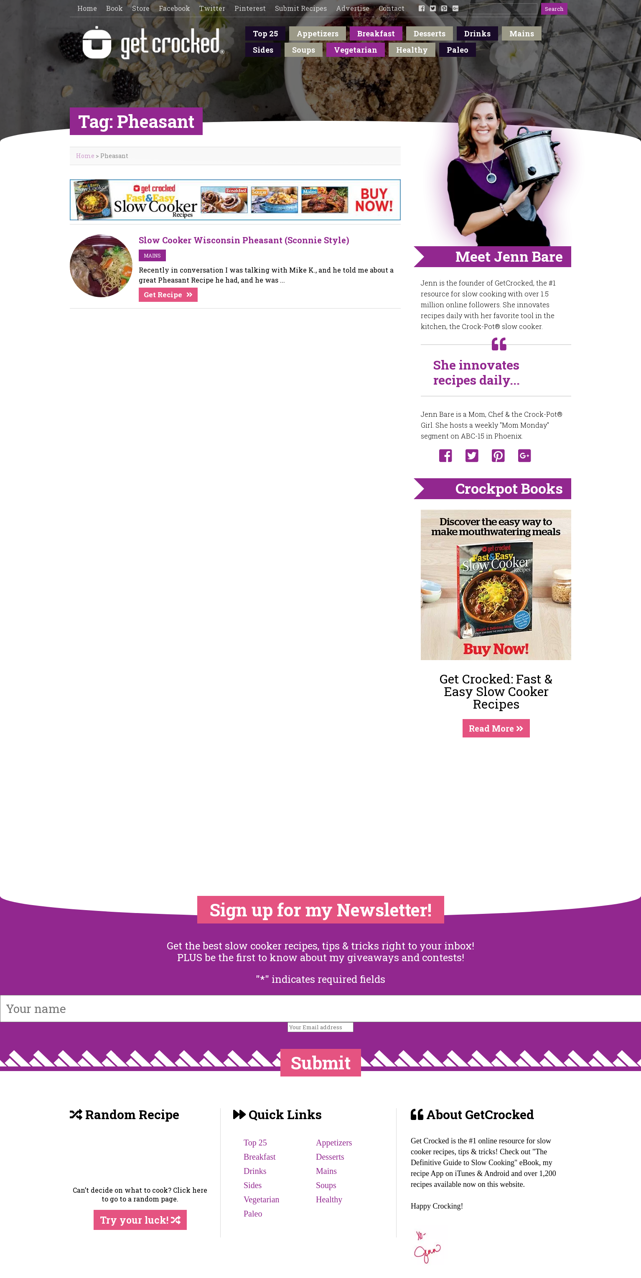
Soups (303, 50)
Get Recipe (163, 294)
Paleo (457, 50)
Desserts (429, 33)
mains (152, 255)
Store (141, 8)
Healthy (412, 50)
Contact (391, 8)
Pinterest (250, 8)
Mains (521, 33)
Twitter (212, 8)
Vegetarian (355, 50)
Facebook (174, 8)
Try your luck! (140, 1220)
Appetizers (317, 33)
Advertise (352, 8)
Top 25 (265, 33)
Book (114, 8)
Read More (496, 728)
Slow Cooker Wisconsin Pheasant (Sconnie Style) (244, 240)
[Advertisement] (496, 799)
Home (87, 8)
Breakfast (376, 33)
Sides (263, 50)
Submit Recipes (301, 8)
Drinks (477, 33)
